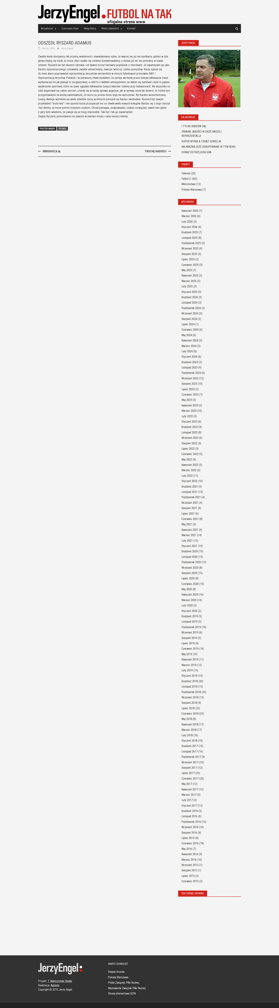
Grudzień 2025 (189, 232)
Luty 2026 (187, 221)
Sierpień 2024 (189, 319)
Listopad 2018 (189, 686)
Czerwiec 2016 (190, 843)
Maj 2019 (186, 654)
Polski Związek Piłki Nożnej (123, 982)
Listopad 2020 (189, 557)
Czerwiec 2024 (190, 329)
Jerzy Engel (67, 48)
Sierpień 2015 (189, 870)
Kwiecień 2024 (189, 340)
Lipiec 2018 (188, 708)
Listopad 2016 (189, 816)
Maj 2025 (186, 270)
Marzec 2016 (188, 859)
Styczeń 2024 (189, 356)
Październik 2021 (191, 497)
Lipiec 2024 (188, 324)
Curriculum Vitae (70, 28)
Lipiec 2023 (188, 389)
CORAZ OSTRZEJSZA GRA (196, 152)
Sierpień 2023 (189, 383)
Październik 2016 (191, 821)
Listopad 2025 (189, 238)
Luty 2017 (187, 800)
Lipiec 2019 (188, 643)
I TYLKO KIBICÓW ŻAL (194, 126)
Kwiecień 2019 (189, 659)
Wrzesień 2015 (189, 865)
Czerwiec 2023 (190, 394)
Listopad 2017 (189, 751)
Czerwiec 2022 (190, 454)
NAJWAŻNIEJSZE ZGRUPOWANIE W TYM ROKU (208, 146)
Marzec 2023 (188, 410)
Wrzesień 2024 (189, 313)
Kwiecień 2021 (189, 529)
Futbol (62, 128)
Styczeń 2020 (189, 611)
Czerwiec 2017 (190, 778)
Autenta (55, 985)
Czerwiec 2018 (190, 713)
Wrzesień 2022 (189, 437)
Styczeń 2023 (189, 421)
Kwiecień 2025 (189, 275)
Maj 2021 (186, 524)
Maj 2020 (186, 589)
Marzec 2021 (188, 535)
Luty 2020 (187, 605)
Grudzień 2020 (189, 551)
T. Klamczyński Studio (60, 981)
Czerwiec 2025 (190, 265)
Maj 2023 (186, 400)
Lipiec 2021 (188, 513)
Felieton (185, 173)
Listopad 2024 (189, 302)
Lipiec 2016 (188, 838)
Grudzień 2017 (189, 746)
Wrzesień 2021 (189, 502)
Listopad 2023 (189, 367)
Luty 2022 (187, 475)
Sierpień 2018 (189, 702)
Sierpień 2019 (189, 638)
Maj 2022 (186, 459)
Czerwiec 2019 (190, 648)
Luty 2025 (187, 286)
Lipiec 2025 (188, 259)
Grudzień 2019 (189, 616)
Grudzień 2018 (189, 681)
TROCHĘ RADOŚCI (155, 151)
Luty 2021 (187, 540)
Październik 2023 (191, 373)
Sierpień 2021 (189, 508)
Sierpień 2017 (189, 767)
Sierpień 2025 (189, 254)
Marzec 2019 (188, 665)
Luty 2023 (187, 416)
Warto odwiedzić (110, 28)
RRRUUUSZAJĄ (51, 151)
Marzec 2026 (188, 216)
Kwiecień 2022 (189, 465)
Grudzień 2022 (189, 427)
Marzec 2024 (188, 346)
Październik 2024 (191, 308)
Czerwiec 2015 (190, 881)
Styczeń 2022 (189, 481)
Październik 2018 (191, 692)
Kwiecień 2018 (189, 724)
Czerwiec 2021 (190, 519)
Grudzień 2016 (189, 811)
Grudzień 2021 (189, 486)
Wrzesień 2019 (189, 632)
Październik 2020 (191, 562)
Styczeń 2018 (189, 740)
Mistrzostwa (188, 184)
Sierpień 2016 (189, 832)
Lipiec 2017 (188, 773)
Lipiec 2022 (188, 448)
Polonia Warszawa (191, 189)
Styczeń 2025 (189, 292)
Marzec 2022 (188, 470)
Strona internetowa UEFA (122, 993)
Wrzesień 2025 (189, 248)
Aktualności (47, 28)
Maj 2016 (186, 849)
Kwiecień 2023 (189, 405)
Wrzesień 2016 (189, 827)
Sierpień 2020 (189, 573)
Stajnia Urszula (116, 971)
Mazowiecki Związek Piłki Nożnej (127, 988)
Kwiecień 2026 (189, 210)
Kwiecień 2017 (189, 789)
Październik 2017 (191, 757)
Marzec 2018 (188, 729)
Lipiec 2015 (188, 876)
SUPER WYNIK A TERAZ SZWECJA (201, 141)
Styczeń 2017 (189, 805)
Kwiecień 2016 (189, 854)
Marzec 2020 (188, 600)
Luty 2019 (187, 670)
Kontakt (131, 28)
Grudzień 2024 (189, 297)
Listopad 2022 (189, 432)
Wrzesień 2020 (189, 567)
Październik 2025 (191, 243)
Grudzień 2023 (189, 362)
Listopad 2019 (189, 621)
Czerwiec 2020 (190, 584)
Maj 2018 (186, 719)
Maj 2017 (186, 784)
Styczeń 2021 (189, 546)
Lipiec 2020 (188, 578)
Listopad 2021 (189, 492)
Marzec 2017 (188, 794)
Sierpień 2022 (189, 443)
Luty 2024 (187, 351)
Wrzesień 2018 (189, 697)
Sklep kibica (90, 28)
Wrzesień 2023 (189, 378)
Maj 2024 (186, 335)
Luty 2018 (187, 735)
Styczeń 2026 (189, 227)
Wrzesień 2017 (189, 762)
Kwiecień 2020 (189, 594)
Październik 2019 (191, 627)
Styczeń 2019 (189, 675)
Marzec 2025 (188, 281)
